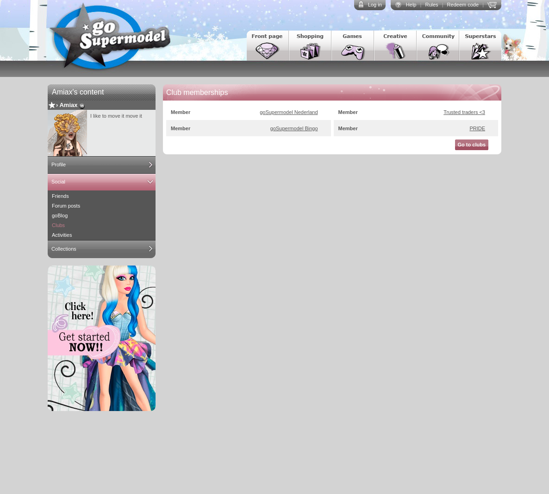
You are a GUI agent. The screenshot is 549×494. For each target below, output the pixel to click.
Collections (63, 249)
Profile (58, 164)
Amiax (68, 104)
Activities (62, 235)
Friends (60, 196)
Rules (431, 4)
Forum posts (66, 206)
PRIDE (477, 128)
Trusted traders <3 (464, 112)
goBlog (60, 215)
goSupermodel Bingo (294, 128)
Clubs (58, 225)
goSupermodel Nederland (289, 112)
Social (58, 181)
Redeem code (463, 4)
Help (411, 4)
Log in (375, 4)
